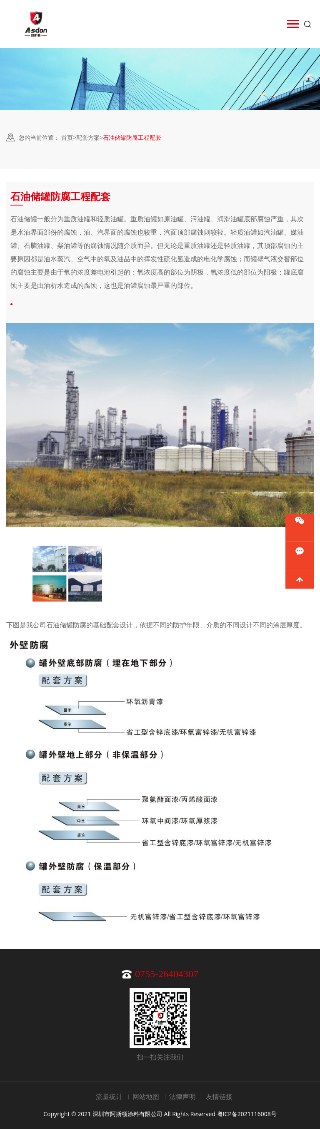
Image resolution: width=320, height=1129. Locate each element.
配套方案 (88, 137)
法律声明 (182, 1096)
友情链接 (219, 1096)
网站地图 (145, 1096)
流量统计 (109, 1096)
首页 (67, 137)
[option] (67, 573)
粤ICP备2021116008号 (247, 1114)
